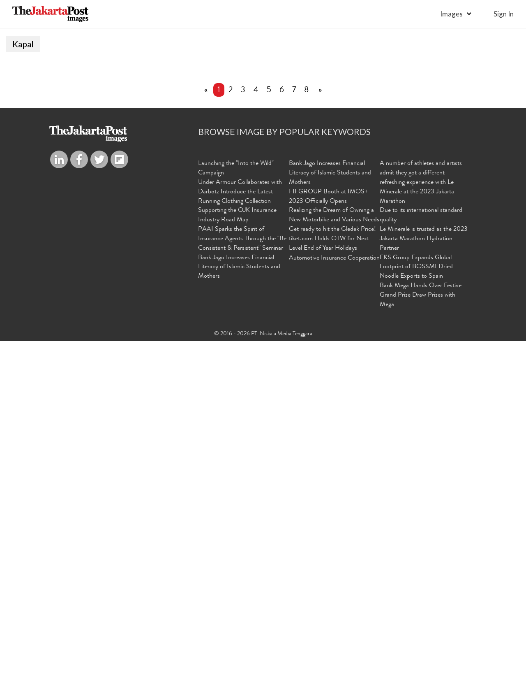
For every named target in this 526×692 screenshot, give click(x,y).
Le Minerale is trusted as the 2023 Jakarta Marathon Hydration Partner (424, 591)
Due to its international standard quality (421, 567)
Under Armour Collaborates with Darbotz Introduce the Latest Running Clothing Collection (240, 543)
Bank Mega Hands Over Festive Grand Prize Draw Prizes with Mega (420, 647)
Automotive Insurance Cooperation (334, 609)
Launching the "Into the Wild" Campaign (236, 520)
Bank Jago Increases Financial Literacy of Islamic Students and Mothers (239, 619)
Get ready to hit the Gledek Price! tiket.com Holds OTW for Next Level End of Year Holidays (332, 591)
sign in (504, 13)
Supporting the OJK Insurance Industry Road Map (237, 567)
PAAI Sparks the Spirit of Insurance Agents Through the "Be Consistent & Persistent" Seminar (242, 591)
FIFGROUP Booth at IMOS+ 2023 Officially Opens (328, 548)
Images (451, 13)
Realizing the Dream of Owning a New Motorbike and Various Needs (334, 567)
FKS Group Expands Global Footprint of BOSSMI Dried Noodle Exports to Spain (416, 619)
